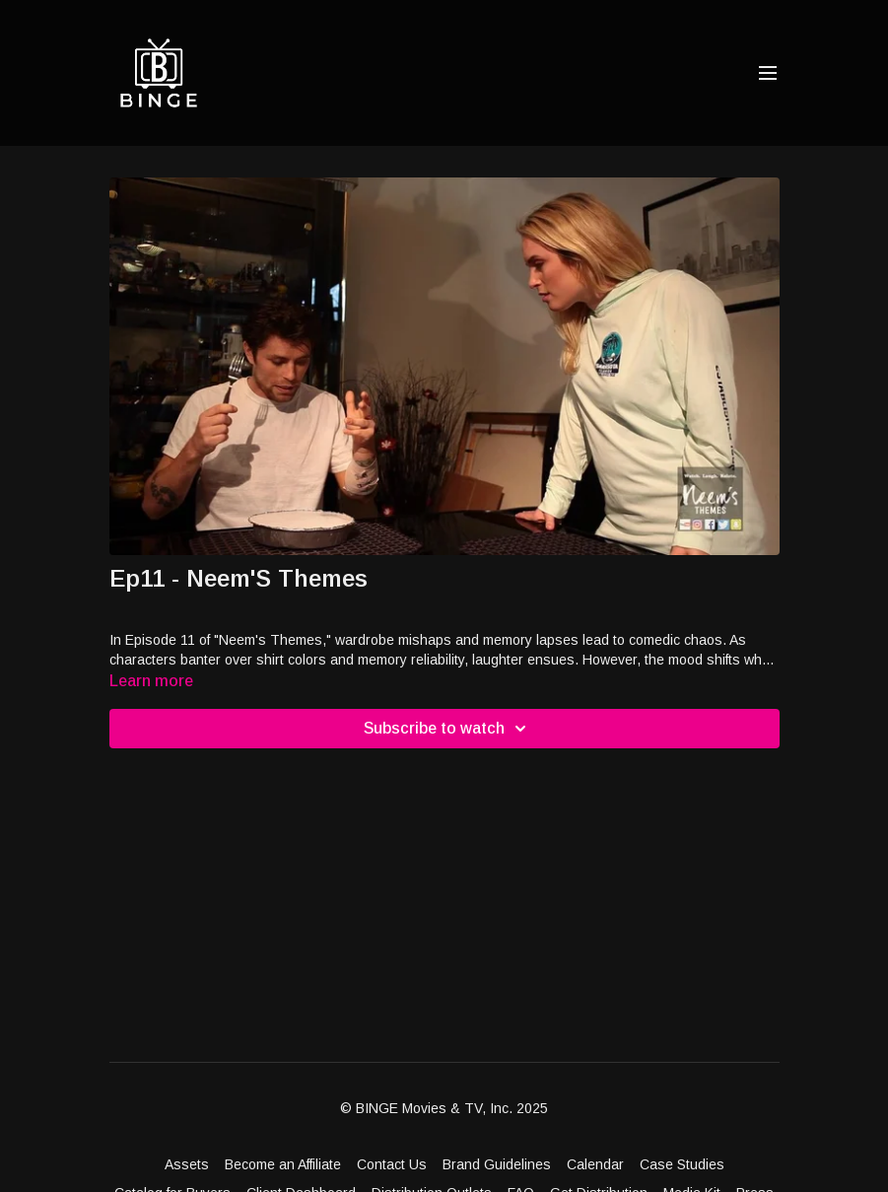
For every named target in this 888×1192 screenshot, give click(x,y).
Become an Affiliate (283, 1164)
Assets (187, 1164)
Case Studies (682, 1164)
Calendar (595, 1164)
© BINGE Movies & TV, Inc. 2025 (444, 1108)
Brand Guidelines (497, 1164)
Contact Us (392, 1164)
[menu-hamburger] (768, 73)
